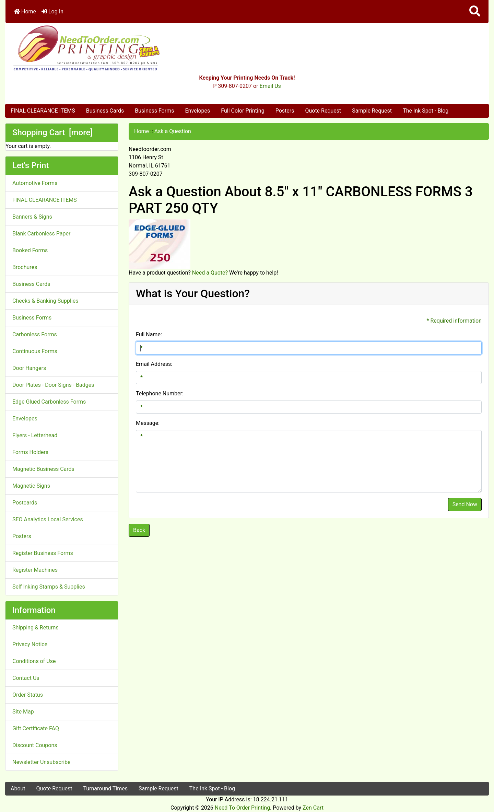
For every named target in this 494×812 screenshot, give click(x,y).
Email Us (270, 86)
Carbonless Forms (34, 334)
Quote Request (323, 110)
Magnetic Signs (31, 486)
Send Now (464, 504)
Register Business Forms (42, 553)
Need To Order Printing (242, 807)
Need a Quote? (210, 272)
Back (139, 530)
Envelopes (197, 110)
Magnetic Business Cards (43, 469)
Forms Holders (30, 452)
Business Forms (154, 110)
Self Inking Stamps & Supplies (48, 586)
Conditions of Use (34, 661)
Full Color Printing (242, 110)
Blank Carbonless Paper (41, 233)
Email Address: (154, 364)
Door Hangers (29, 368)
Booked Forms (30, 250)
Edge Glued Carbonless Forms (49, 401)
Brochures (24, 267)
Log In (52, 11)
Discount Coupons (34, 745)
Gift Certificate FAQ (35, 728)
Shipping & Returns (35, 627)
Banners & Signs (32, 216)
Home (25, 11)
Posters (284, 110)
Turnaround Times (105, 788)
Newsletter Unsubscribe (41, 762)
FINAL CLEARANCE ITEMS (43, 110)
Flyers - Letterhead (34, 435)
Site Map (23, 711)
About (18, 788)
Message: (148, 423)
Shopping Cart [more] (52, 132)
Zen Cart (313, 807)
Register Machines (35, 570)
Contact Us (25, 678)
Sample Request (372, 110)
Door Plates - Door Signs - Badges (53, 385)
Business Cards (105, 110)
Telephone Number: (160, 393)
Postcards (24, 502)
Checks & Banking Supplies (45, 301)
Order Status (27, 695)
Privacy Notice (29, 644)
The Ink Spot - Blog (425, 110)
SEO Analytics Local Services (47, 519)
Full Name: (149, 334)
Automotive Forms (34, 183)
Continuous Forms (34, 351)
